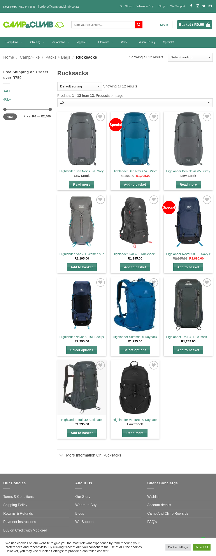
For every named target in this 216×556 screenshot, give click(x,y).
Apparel (83, 42)
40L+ (7, 99)
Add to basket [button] (135, 184)
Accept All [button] (201, 547)
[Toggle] (61, 455)
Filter (10, 116)
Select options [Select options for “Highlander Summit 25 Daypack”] (135, 350)
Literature (105, 42)
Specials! (168, 42)
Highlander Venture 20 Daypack (135, 420)
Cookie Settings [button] (178, 547)
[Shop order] (190, 57)
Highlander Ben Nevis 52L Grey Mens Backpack (93, 171)
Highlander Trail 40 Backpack (81, 420)
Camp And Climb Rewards (167, 513)
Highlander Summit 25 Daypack (135, 337)
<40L (7, 91)
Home (8, 57)
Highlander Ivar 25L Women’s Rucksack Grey (91, 254)
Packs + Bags (58, 57)
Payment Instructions (19, 522)
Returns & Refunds (18, 513)
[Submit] (138, 24)
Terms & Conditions (18, 496)
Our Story (126, 6)
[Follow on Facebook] (191, 6)
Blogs (161, 6)
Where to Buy (145, 6)
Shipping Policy (15, 505)
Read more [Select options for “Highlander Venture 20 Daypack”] (135, 433)
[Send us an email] (210, 6)
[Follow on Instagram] (197, 6)
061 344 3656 (27, 6)
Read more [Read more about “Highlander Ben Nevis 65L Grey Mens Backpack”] (188, 184)
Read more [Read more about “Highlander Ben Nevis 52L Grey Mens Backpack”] (81, 184)
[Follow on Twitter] (203, 6)
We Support (177, 6)
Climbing (37, 42)
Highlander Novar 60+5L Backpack (84, 337)
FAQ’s (152, 522)
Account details (159, 505)
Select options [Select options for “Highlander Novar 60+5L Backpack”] (81, 350)
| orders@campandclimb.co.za (58, 6)
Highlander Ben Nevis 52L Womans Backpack (145, 171)
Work (126, 42)
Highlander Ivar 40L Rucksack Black (138, 254)
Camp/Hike (13, 42)
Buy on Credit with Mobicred (25, 530)
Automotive (60, 42)
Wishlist (153, 496)
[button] (164, 24)
